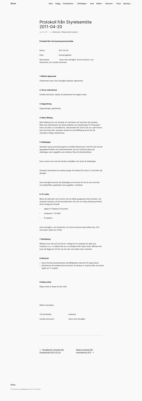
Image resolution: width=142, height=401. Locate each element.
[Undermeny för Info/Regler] (87, 3)
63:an (13, 3)
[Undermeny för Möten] (102, 3)
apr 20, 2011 (43, 32)
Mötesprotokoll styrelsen (69, 32)
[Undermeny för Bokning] (130, 3)
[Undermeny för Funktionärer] (74, 3)
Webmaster (56, 32)
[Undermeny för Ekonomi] (113, 3)
